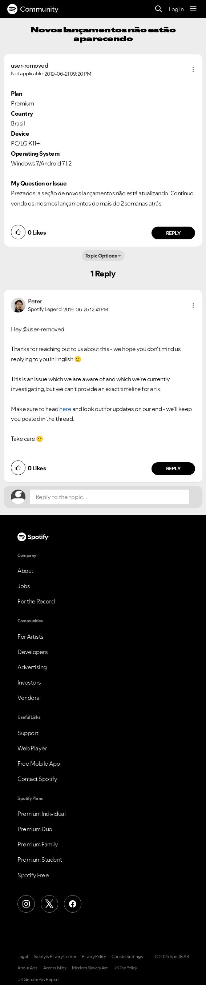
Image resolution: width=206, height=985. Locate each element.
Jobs (23, 586)
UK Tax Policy (125, 968)
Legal (22, 957)
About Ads (27, 968)
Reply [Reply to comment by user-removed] (173, 233)
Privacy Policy (94, 957)
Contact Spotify (37, 779)
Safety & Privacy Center (55, 957)
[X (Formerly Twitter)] (49, 904)
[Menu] (193, 9)
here (65, 409)
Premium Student (39, 860)
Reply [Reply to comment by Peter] (173, 468)
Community (32, 9)
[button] (193, 69)
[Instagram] (26, 904)
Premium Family (37, 844)
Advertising (32, 667)
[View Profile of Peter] (35, 301)
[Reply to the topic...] (109, 497)
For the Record (35, 601)
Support (28, 733)
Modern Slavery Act (90, 968)
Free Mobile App (38, 763)
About (25, 571)
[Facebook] (72, 904)
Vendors (28, 698)
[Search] (158, 9)
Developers (32, 652)
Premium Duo (34, 829)
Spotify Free (33, 875)
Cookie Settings (127, 957)
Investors (29, 682)
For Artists (30, 637)
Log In (176, 9)
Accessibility (54, 968)
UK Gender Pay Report (38, 979)
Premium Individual (41, 814)
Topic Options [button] (101, 255)
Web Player (32, 748)
